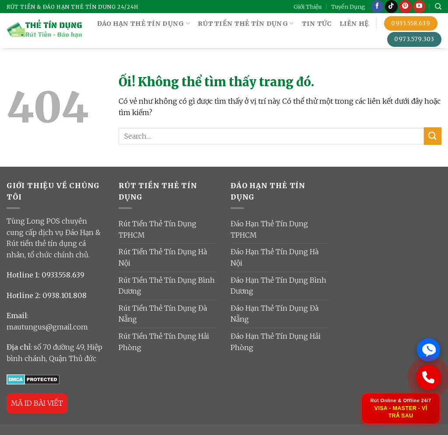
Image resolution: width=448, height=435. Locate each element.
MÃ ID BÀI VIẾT (37, 403)
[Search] (438, 6)
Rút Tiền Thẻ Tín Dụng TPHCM (157, 229)
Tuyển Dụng (348, 6)
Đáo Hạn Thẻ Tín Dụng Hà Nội (274, 257)
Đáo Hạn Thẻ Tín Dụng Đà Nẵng (274, 314)
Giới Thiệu (308, 6)
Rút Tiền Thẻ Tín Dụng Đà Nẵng (163, 314)
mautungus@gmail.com (47, 327)
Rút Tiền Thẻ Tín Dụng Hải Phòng (164, 342)
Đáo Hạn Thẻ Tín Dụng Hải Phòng (276, 342)
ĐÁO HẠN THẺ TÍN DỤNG (143, 23)
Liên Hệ (354, 24)
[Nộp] (432, 135)
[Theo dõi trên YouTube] (419, 6)
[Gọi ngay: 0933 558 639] (428, 376)
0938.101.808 (64, 295)
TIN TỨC (317, 24)
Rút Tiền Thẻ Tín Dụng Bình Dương (167, 286)
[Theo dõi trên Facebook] (377, 6)
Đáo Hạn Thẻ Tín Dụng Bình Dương (278, 286)
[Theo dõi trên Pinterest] (405, 6)
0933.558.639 (63, 274)
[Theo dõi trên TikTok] (391, 6)
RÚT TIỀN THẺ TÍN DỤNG (246, 23)
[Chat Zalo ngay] (428, 349)
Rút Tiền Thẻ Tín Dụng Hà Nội (163, 257)
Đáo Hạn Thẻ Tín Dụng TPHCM (269, 229)
